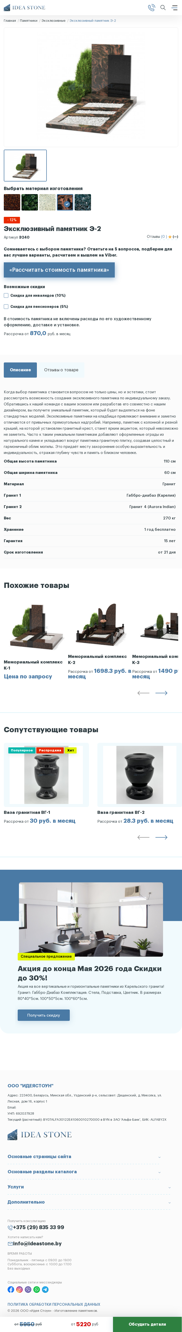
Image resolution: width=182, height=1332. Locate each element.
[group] (36, 639)
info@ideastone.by (37, 1243)
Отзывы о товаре (61, 370)
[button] (143, 694)
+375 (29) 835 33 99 (38, 1227)
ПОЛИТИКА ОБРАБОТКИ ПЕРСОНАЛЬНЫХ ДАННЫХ (54, 1304)
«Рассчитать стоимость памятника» (59, 270)
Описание (20, 370)
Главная (10, 20)
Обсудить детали (147, 1324)
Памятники (28, 20)
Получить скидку (43, 1015)
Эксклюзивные (53, 20)
